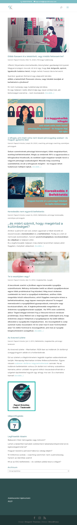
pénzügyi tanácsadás (55, 215)
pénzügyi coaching (53, 143)
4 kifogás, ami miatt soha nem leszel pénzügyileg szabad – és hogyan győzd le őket (38, 139)
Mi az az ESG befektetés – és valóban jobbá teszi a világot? (34, 462)
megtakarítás (41, 280)
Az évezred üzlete (16, 338)
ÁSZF (10, 501)
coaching (41, 143)
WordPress (53, 522)
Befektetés (42, 215)
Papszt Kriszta (19, 60)
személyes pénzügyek (16, 218)
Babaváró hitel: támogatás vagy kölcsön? (26, 440)
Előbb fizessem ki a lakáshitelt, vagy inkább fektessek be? (36, 56)
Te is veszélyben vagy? (19, 276)
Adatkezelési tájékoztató (19, 498)
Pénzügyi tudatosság (45, 60)
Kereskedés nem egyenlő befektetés (26, 211)
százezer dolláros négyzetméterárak (31, 363)
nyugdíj (49, 280)
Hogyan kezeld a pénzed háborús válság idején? (30, 451)
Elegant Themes (32, 522)
